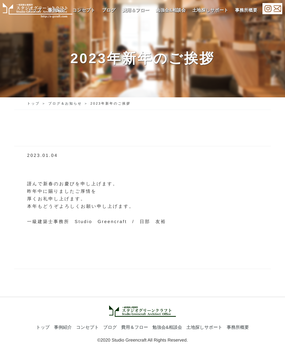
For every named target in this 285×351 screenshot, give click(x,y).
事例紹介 (63, 327)
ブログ (109, 10)
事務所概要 (246, 10)
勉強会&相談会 (171, 10)
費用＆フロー (135, 10)
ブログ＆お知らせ (65, 103)
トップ (33, 103)
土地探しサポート (210, 10)
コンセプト (83, 10)
